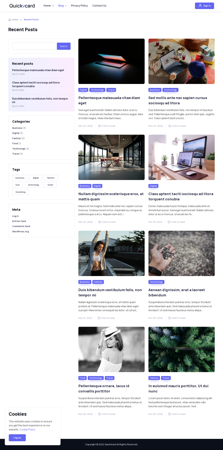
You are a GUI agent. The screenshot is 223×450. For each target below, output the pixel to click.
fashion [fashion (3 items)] (50, 178)
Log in (15, 216)
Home (13, 20)
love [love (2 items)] (18, 185)
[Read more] (111, 62)
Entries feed (19, 221)
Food (15, 144)
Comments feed (21, 226)
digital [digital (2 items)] (36, 178)
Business (17, 128)
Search (63, 46)
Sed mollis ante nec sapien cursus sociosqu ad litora (180, 101)
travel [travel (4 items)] (50, 185)
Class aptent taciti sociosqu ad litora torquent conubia (177, 197)
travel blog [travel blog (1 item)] (20, 192)
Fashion (16, 138)
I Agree (17, 437)
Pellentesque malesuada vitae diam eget (38, 71)
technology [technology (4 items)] (33, 185)
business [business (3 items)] (20, 178)
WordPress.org (20, 232)
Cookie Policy (27, 429)
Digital (15, 133)
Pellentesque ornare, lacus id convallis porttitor (105, 389)
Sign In (204, 6)
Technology (18, 149)
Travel (15, 154)
